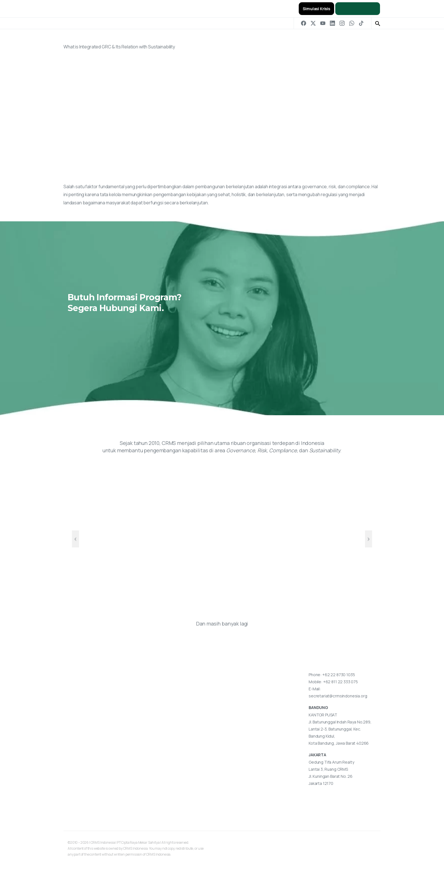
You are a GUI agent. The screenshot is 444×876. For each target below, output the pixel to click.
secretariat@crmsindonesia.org (338, 696)
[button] (378, 23)
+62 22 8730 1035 (338, 674)
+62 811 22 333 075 (340, 681)
